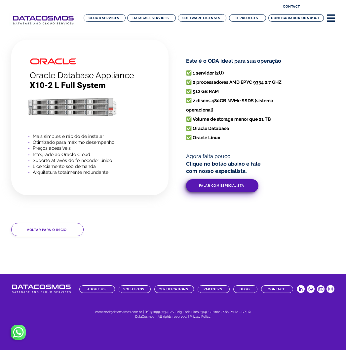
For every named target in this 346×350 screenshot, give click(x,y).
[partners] (214, 289)
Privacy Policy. (200, 316)
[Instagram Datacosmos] (330, 289)
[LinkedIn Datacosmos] (301, 289)
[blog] (245, 289)
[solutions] (135, 289)
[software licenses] (202, 18)
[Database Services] (151, 18)
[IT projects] (247, 18)
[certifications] (174, 289)
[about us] (97, 289)
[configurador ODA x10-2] (296, 18)
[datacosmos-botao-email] (321, 289)
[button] (331, 17)
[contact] (292, 6)
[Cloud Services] (105, 18)
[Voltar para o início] (47, 229)
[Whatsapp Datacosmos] (311, 289)
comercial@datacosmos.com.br (118, 312)
